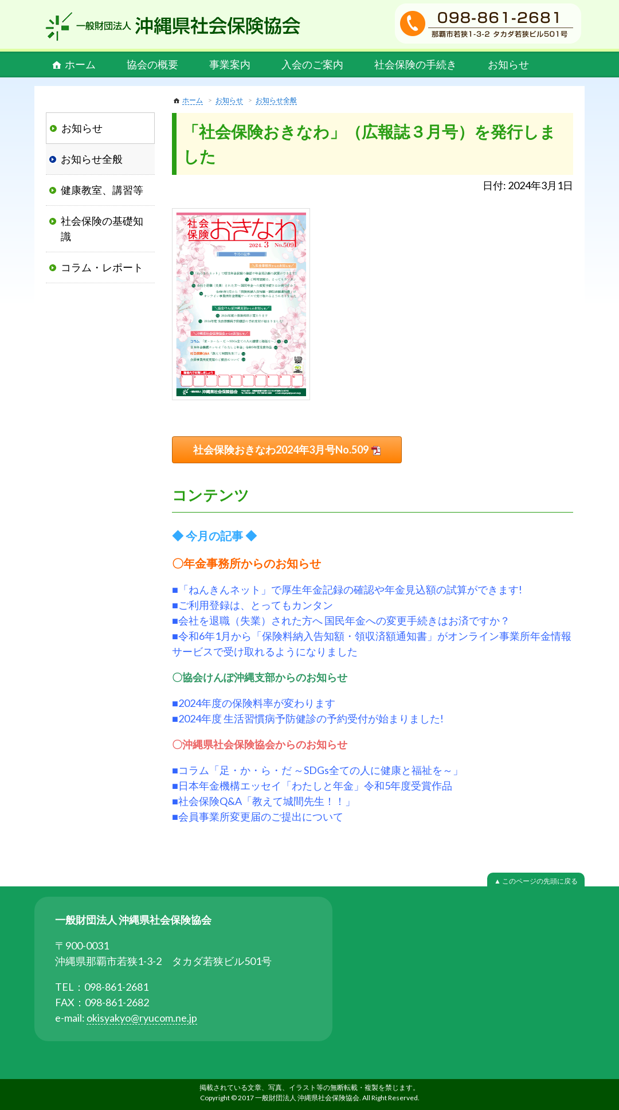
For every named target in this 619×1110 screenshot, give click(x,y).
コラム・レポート (102, 267)
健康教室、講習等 (102, 189)
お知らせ (508, 64)
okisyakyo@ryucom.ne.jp (142, 1017)
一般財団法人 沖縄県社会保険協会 (173, 26)
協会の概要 (152, 64)
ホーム (80, 64)
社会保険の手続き (415, 64)
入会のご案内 (312, 64)
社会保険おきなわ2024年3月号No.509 (281, 449)
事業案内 (229, 64)
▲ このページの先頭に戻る (536, 881)
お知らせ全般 (276, 100)
